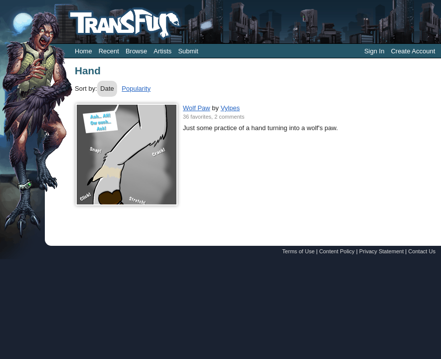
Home (83, 51)
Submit (188, 51)
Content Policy (336, 251)
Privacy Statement (381, 251)
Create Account (413, 51)
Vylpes (230, 108)
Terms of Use (298, 251)
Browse (136, 51)
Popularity (136, 88)
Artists (162, 51)
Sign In (374, 51)
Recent (109, 51)
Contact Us (422, 251)
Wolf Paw (196, 108)
